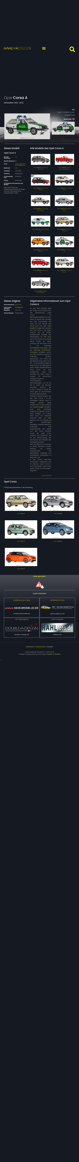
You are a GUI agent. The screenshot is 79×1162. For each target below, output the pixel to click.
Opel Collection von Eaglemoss (20, 164)
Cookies (50, 647)
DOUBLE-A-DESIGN (53, 654)
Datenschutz (41, 647)
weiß (16, 171)
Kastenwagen (38, 407)
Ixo (16, 157)
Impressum (30, 647)
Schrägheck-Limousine (39, 348)
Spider (41, 411)
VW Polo (47, 337)
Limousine (18, 304)
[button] (44, 48)
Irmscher (48, 416)
